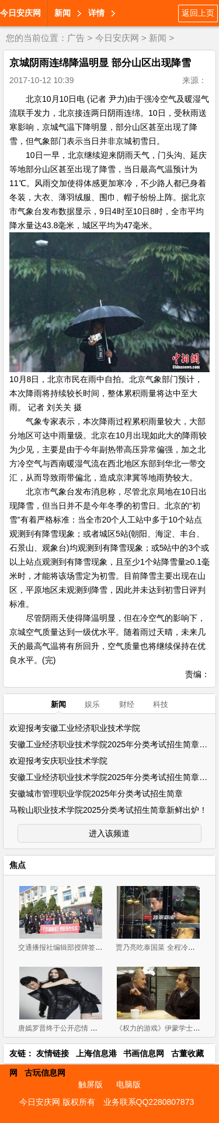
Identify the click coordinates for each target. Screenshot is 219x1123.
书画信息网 (143, 1053)
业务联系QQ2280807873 (148, 1102)
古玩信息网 (45, 1072)
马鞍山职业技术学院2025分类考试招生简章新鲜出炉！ (108, 810)
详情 (96, 13)
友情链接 (52, 1053)
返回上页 (198, 13)
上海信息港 (96, 1053)
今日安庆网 (20, 13)
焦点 (17, 865)
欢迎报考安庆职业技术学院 (58, 760)
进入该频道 (109, 833)
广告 (76, 38)
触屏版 (90, 1084)
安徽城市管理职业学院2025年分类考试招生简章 (96, 793)
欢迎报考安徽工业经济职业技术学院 (74, 728)
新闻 (62, 13)
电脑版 (128, 1084)
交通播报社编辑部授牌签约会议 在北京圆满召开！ (96, 947)
